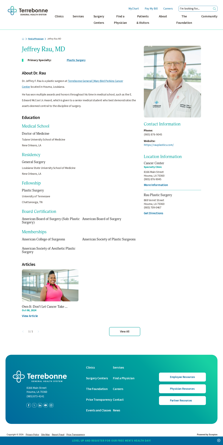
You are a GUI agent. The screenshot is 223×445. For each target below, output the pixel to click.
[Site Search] (214, 8)
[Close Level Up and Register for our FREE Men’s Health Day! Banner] (218, 441)
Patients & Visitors (143, 19)
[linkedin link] (40, 405)
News (116, 410)
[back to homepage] (23, 39)
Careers (168, 9)
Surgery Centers (98, 19)
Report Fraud (58, 434)
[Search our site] (197, 9)
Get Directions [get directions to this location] (153, 213)
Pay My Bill (151, 9)
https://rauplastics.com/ (159, 145)
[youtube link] (45, 405)
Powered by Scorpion (207, 434)
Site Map (45, 434)
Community (209, 16)
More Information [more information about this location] (156, 185)
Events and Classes (98, 410)
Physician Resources (182, 389)
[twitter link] (34, 405)
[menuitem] (59, 21)
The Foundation (184, 19)
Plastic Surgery (76, 60)
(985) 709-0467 (152, 207)
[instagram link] (51, 405)
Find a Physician (120, 19)
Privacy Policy (32, 434)
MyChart (133, 9)
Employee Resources (182, 377)
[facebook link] (28, 405)
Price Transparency (99, 400)
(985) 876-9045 (153, 134)
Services (78, 16)
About (163, 16)
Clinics (59, 16)
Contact (118, 400)
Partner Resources (181, 400)
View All (124, 331)
